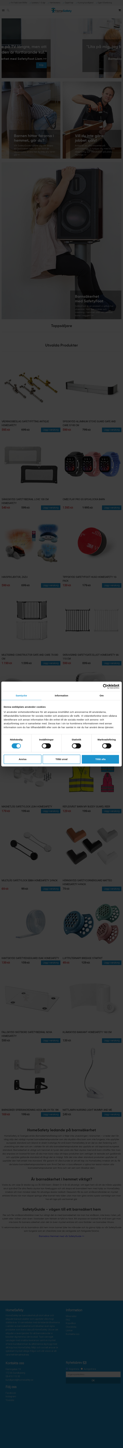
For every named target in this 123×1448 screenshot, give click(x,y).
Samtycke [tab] (21, 695)
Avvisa (22, 759)
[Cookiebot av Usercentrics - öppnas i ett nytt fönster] (105, 686)
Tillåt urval (62, 759)
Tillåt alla (100, 759)
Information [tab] (61, 695)
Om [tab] (102, 695)
